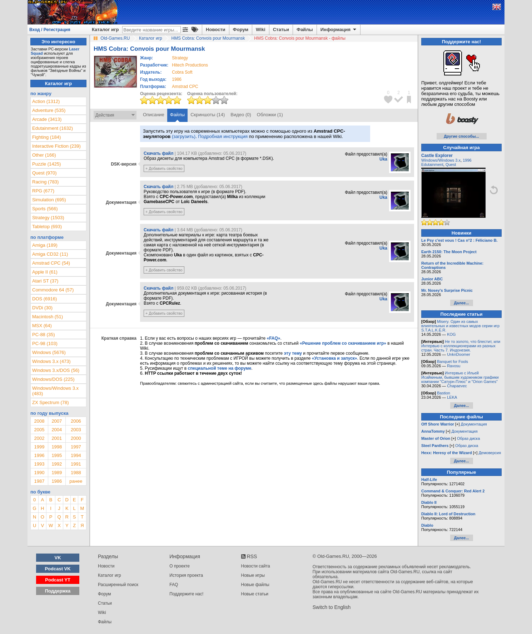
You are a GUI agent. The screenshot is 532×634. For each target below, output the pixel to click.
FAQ (173, 584)
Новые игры (253, 575)
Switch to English (332, 607)
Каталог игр (105, 29)
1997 (76, 446)
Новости (215, 29)
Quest (451, 164)
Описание (153, 114)
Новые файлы (255, 584)
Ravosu (453, 366)
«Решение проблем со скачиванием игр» (343, 343)
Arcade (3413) (46, 119)
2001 (56, 438)
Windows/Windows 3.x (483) (55, 390)
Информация (338, 30)
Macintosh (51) (47, 316)
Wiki (260, 29)
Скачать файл (158, 153)
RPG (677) (43, 190)
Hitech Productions (190, 65)
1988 (76, 472)
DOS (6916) (44, 298)
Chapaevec (457, 386)
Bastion (443, 393)
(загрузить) (183, 136)
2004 (56, 429)
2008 (39, 421)
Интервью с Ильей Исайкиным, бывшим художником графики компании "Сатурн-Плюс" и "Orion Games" (460, 377)
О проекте (179, 566)
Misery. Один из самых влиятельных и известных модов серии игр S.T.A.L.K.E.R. (460, 325)
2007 (56, 421)
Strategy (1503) (48, 217)
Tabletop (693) (47, 226)
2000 (76, 438)
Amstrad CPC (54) (51, 263)
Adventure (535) (48, 110)
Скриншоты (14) (207, 114)
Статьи (281, 29)
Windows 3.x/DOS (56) (55, 370)
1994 (76, 455)
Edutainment (432, 164)
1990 (39, 472)
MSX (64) (42, 325)
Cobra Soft (182, 72)
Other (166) (44, 155)
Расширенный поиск (118, 584)
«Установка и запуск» (334, 358)
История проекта (186, 575)
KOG (451, 334)
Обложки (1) (270, 114)
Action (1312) (46, 101)
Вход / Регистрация (49, 29)
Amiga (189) (45, 245)
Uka (383, 159)
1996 (39, 455)
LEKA (452, 397)
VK (58, 557)
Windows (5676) (49, 352)
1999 (39, 446)
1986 (177, 79)
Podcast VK (57, 568)
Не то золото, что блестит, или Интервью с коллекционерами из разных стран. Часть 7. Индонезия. (460, 345)
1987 (39, 481)
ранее (75, 481)
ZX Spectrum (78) (50, 402)
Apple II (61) (45, 272)
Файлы (305, 29)
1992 (56, 464)
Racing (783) (45, 182)
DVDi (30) (42, 307)
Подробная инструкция (223, 136)
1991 (76, 464)
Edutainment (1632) (52, 128)
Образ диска (468, 438)
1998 (56, 446)
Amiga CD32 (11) (50, 254)
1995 (56, 455)
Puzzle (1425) (46, 164)
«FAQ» (273, 338)
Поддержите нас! (186, 593)
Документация (474, 424)
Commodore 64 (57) (53, 290)
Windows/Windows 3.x (441, 160)
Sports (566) (45, 208)
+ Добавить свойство (164, 168)
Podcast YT (57, 580)
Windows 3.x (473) (51, 361)
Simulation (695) (49, 199)
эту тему (293, 353)
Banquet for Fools (452, 361)
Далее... (461, 303)
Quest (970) (44, 173)
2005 (39, 429)
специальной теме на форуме (220, 368)
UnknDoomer (458, 354)
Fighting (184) (46, 137)
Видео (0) (240, 114)
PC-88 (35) (43, 334)
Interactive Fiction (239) (56, 146)
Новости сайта (255, 566)
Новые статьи (255, 593)
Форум (240, 29)
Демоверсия (489, 453)
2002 (39, 438)
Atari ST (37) (45, 281)
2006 (76, 421)
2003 (76, 429)
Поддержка (58, 591)
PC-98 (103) (45, 343)
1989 (56, 472)
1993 (39, 464)
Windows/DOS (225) (53, 379)
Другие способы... (461, 136)
